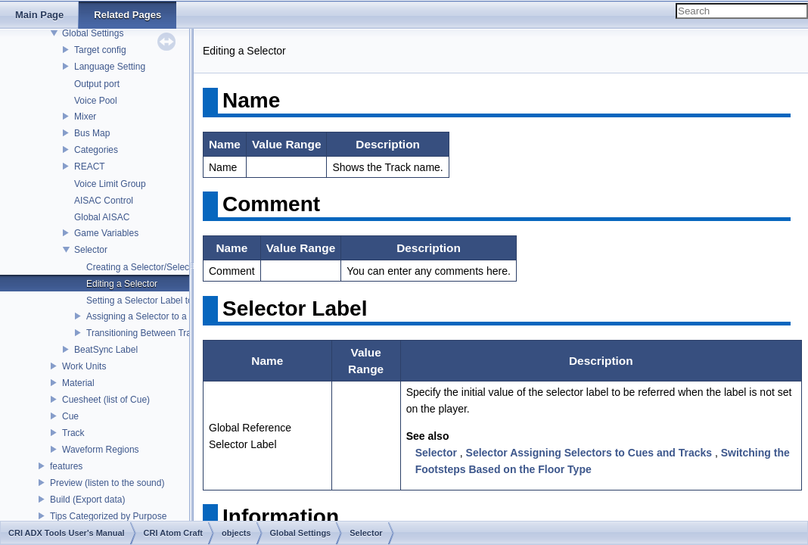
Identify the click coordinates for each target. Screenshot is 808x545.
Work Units (84, 366)
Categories (96, 150)
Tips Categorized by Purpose (108, 516)
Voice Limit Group (110, 184)
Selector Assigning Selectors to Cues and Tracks (589, 453)
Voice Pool (95, 100)
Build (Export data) (87, 499)
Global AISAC (101, 217)
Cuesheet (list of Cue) (106, 399)
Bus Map (92, 133)
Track (73, 433)
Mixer (85, 116)
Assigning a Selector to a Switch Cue (160, 316)
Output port (97, 84)
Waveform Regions (100, 449)
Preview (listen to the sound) (107, 483)
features (66, 466)
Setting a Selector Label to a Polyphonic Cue (176, 300)
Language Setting (109, 66)
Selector (90, 249)
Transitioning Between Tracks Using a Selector (180, 333)
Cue (70, 416)
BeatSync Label (106, 349)
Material (78, 383)
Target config (100, 50)
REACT (89, 166)
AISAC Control (103, 200)
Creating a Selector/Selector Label (155, 267)
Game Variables (106, 233)
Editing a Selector (121, 284)
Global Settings (92, 33)
